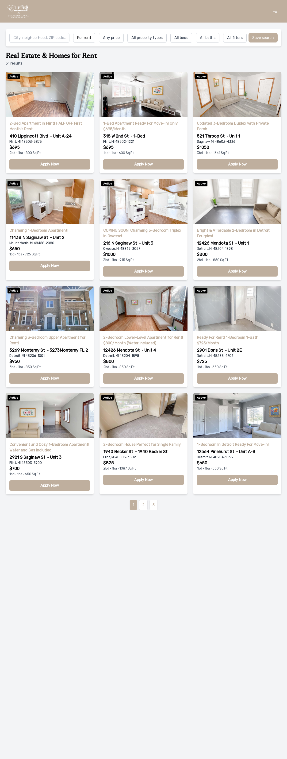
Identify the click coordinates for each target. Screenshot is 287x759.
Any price (111, 37)
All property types (147, 37)
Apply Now (49, 164)
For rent (84, 37)
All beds (181, 37)
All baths (207, 37)
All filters (235, 37)
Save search (263, 37)
